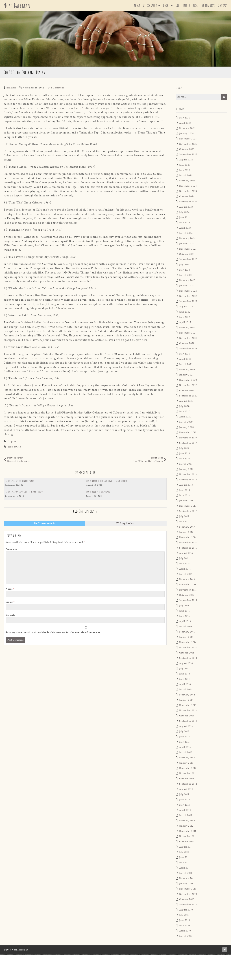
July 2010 (184, 916)
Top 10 (12, 442)
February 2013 (187, 758)
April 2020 (185, 417)
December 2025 (188, 139)
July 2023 (184, 265)
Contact (222, 6)
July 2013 (184, 732)
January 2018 (186, 501)
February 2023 (187, 281)
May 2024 (184, 223)
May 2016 (184, 564)
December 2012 (188, 769)
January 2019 (186, 470)
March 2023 (186, 276)
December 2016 (188, 538)
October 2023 (187, 255)
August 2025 (186, 160)
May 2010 (184, 926)
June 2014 (184, 674)
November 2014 (188, 648)
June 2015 (184, 611)
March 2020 (186, 423)
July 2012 (184, 795)
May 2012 (184, 805)
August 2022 (186, 307)
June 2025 (184, 165)
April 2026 (185, 124)
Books (166, 6)
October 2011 (186, 842)
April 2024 (185, 228)
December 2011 (187, 832)
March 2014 (185, 690)
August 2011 (186, 847)
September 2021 (188, 349)
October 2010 (186, 900)
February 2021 (187, 370)
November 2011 (188, 837)
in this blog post (77, 386)
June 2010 (184, 921)
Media (186, 6)
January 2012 (186, 826)
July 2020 (184, 407)
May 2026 (184, 118)
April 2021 (185, 360)
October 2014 (186, 653)
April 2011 (185, 868)
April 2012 (185, 811)
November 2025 (188, 145)
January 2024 (186, 244)
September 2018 (188, 480)
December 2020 (188, 381)
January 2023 (186, 286)
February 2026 (187, 129)
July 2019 (184, 449)
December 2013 (187, 706)
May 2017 (184, 522)
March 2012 (185, 816)
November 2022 (188, 297)
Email (10, 602)
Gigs (178, 6)
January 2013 (186, 763)
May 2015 (184, 617)
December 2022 (188, 291)
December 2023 (188, 249)
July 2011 (184, 853)
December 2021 (188, 333)
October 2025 (187, 150)
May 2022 (184, 318)
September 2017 (188, 512)
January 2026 (186, 134)
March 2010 (185, 937)
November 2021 (188, 339)
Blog (195, 6)
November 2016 (188, 543)
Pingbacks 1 (126, 524)
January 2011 (186, 884)
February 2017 (187, 527)
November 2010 (188, 895)
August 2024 (186, 207)
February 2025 (187, 181)
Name (10, 589)
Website (10, 615)
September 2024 (188, 202)
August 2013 (186, 727)
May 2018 (184, 496)
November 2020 (188, 386)
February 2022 (187, 328)
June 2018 (184, 491)
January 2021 (186, 375)
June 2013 (184, 737)
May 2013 (184, 742)
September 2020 (188, 396)
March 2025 (186, 176)
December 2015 (188, 585)
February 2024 (187, 239)
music (17, 447)
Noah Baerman (18, 6)
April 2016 (185, 569)
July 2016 (184, 559)
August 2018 (186, 485)
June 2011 (184, 858)
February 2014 (187, 695)
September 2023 (188, 260)
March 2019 (185, 464)
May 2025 (184, 171)
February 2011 (187, 879)
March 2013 (185, 753)
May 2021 (184, 354)
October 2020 (187, 391)
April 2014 (185, 685)
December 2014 (188, 643)
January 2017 (186, 533)
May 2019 (184, 459)
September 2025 (188, 155)
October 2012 (186, 779)
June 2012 (184, 800)
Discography (150, 6)
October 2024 (187, 197)
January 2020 (186, 428)
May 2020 (184, 412)
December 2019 (188, 433)
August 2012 (186, 790)
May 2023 (184, 270)
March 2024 (186, 234)
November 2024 (188, 192)
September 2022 (188, 302)
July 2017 (184, 517)
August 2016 (186, 554)
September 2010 (188, 905)
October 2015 (186, 596)
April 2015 (185, 622)
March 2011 (185, 874)
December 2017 (188, 506)
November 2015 (188, 590)
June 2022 (184, 312)
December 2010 (188, 889)
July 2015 (184, 606)
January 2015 (186, 638)
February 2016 (187, 580)
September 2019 (188, 443)
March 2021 (185, 365)
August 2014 (186, 664)
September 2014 (188, 659)
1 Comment (57, 88)
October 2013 (186, 716)
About (137, 6)
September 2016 (188, 548)
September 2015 (188, 601)
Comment (12, 550)
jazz (10, 447)
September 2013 (188, 721)
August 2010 (186, 910)
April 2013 (185, 748)
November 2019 (188, 438)
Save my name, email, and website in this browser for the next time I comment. (53, 633)
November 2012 (188, 774)
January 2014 (186, 701)
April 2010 (185, 931)
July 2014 (184, 669)
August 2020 (186, 402)
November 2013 (188, 711)
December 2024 (188, 186)
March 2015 (185, 627)
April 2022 (185, 323)
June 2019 (184, 454)
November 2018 (188, 475)
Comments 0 (44, 524)
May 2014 (184, 680)
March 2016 (185, 575)
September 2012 (188, 784)
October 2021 (186, 344)
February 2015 (187, 632)
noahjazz (11, 88)
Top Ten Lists (208, 6)
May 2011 (184, 863)
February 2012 (187, 821)
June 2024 (184, 218)
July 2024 (184, 213)
